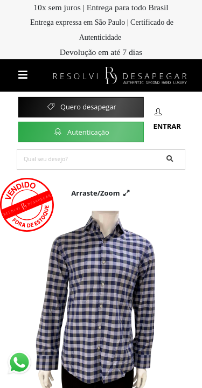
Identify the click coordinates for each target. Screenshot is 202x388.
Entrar (167, 119)
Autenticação (81, 131)
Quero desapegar (81, 107)
